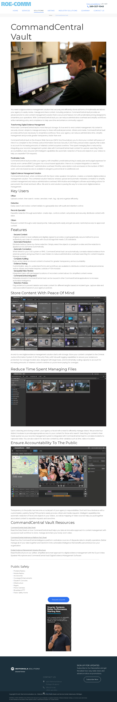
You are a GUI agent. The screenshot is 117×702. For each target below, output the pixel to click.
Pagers (16, 585)
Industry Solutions (67, 11)
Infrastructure (19, 583)
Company (85, 11)
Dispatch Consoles (21, 580)
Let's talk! (105, 4)
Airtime (51, 11)
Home (15, 11)
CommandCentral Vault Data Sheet (24, 527)
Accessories (19, 576)
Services (26, 11)
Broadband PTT (20, 590)
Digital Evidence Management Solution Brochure (30, 550)
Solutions (39, 11)
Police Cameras (20, 588)
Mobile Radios (19, 573)
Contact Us (99, 11)
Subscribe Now (92, 679)
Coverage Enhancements (24, 578)
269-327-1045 (96, 6)
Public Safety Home (21, 592)
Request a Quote (58, 600)
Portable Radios (20, 571)
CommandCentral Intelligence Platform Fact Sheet (30, 537)
